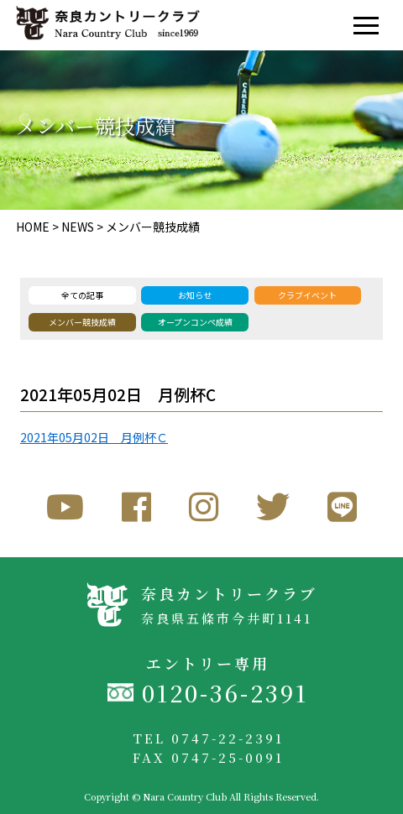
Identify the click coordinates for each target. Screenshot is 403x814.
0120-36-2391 (225, 692)
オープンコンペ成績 (195, 322)
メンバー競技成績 (153, 226)
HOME (33, 226)
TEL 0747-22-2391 (208, 738)
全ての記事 (82, 295)
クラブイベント (307, 295)
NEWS (77, 226)
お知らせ (195, 295)
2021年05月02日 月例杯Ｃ (94, 437)
